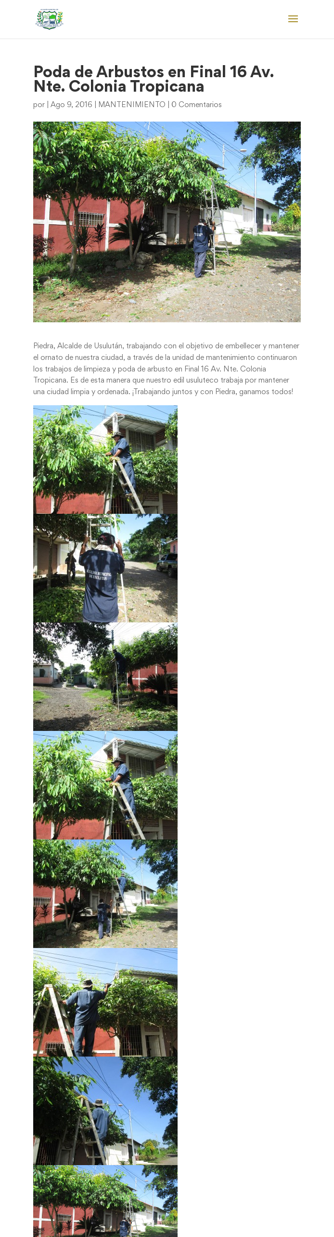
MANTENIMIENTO (132, 105)
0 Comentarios (196, 105)
